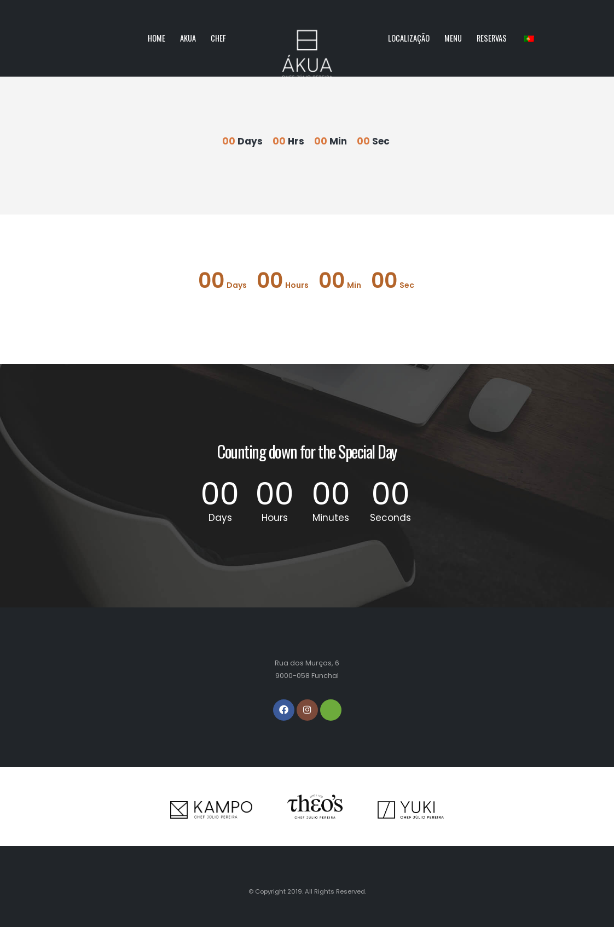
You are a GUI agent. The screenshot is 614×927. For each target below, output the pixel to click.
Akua (188, 38)
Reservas (492, 38)
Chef (218, 38)
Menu (453, 38)
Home (156, 38)
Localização (409, 38)
